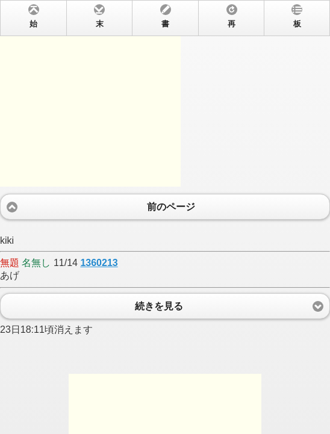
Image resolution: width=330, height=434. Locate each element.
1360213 (98, 263)
